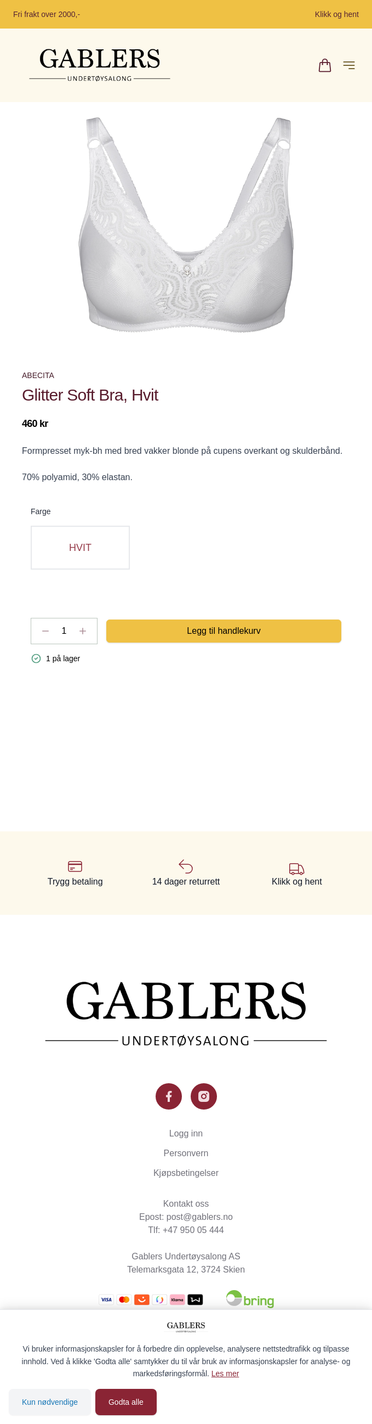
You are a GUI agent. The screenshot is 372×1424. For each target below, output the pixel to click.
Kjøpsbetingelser (186, 1173)
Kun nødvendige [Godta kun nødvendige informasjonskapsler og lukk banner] (50, 1402)
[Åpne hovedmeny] (349, 65)
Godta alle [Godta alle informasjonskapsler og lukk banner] (126, 1402)
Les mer (225, 1373)
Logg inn (186, 1133)
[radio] (80, 548)
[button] (186, 225)
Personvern (186, 1153)
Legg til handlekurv (223, 630)
